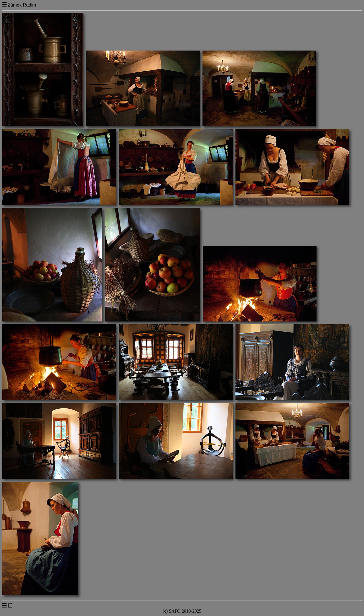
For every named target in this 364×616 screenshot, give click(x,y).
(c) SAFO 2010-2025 (182, 611)
